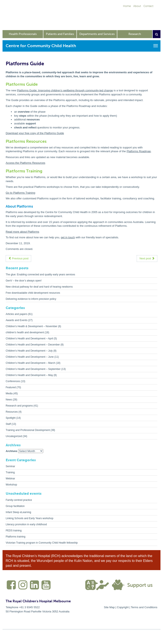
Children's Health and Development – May (29, 375)
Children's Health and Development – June (30, 356)
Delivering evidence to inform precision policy (31, 298)
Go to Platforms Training (20, 192)
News (9, 399)
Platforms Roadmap (139, 151)
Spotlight (11, 417)
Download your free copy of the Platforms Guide (35, 133)
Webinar (10, 478)
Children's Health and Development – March (30, 362)
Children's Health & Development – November (31, 326)
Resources (12, 411)
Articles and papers (16, 314)
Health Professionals (23, 34)
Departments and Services (97, 34)
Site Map (109, 607)
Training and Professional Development (28, 430)
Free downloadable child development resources (33, 292)
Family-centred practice (19, 500)
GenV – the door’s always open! (23, 280)
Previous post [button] (18, 258)
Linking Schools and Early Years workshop (29, 518)
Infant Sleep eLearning (18, 512)
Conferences (13, 381)
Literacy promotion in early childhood (26, 524)
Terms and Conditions (144, 607)
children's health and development (25, 332)
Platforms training (15, 536)
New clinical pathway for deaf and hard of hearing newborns (39, 286)
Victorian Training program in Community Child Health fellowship (42, 542)
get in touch (68, 237)
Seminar (10, 466)
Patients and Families (60, 34)
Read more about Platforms (22, 231)
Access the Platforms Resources (25, 162)
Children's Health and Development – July (29, 350)
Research (134, 34)
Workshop (11, 484)
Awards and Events (16, 320)
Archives (11, 451)
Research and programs (19, 405)
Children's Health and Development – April (29, 338)
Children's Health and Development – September (33, 369)
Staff (8, 424)
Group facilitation (15, 506)
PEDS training (13, 530)
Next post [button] (147, 258)
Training (10, 472)
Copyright (123, 607)
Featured (11, 387)
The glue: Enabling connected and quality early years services (40, 274)
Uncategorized (14, 436)
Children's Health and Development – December (33, 344)
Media (9, 393)
